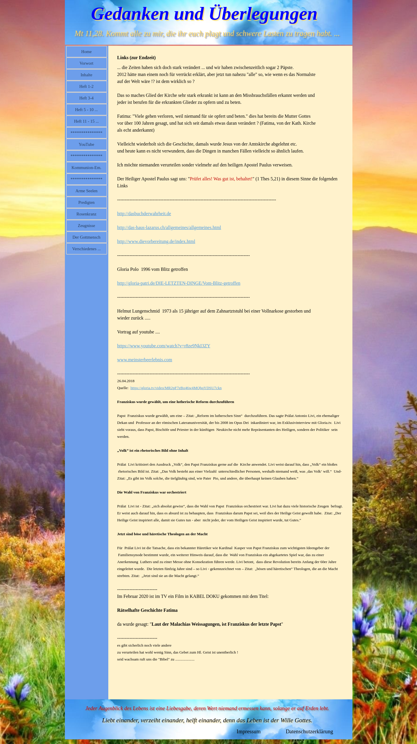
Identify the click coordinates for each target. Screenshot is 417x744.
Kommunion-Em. (86, 167)
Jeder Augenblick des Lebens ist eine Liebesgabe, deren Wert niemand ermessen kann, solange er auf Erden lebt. (207, 708)
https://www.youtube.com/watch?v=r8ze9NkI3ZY (164, 345)
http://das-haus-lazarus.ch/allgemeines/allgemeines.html (169, 227)
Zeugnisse (86, 225)
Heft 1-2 (86, 86)
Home (86, 51)
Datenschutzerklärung (309, 731)
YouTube (86, 144)
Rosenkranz (86, 214)
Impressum (249, 731)
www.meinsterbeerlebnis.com (144, 359)
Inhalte (86, 74)
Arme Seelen (86, 190)
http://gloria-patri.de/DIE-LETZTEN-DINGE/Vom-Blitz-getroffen (179, 283)
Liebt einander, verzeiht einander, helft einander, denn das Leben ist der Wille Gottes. (207, 720)
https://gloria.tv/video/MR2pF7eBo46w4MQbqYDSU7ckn (176, 388)
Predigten (86, 202)
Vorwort (87, 63)
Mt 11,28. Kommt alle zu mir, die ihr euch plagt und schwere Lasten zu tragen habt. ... (207, 33)
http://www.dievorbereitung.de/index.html (156, 241)
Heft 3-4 (86, 98)
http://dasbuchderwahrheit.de (144, 213)
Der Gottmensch (86, 237)
